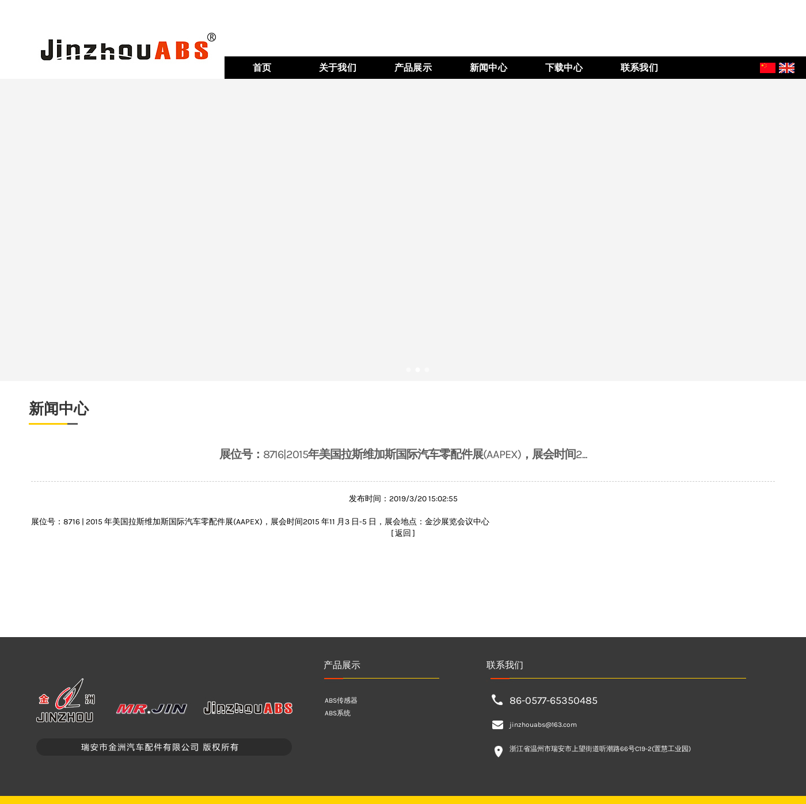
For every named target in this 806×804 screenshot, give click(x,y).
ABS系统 (338, 713)
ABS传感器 (341, 700)
